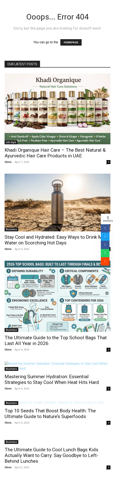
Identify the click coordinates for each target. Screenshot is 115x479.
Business (11, 229)
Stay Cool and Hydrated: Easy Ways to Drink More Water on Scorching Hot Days (57, 240)
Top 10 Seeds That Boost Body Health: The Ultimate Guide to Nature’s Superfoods (50, 413)
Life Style (11, 142)
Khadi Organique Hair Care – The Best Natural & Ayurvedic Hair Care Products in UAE (55, 153)
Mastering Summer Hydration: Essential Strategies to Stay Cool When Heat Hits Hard (52, 379)
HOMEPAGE (71, 42)
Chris (8, 162)
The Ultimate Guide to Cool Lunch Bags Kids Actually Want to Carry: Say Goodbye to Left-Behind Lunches (51, 455)
